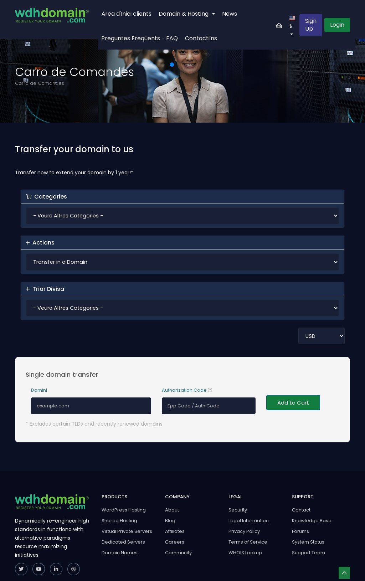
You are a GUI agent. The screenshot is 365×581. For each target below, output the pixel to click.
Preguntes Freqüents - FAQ (139, 38)
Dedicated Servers (123, 542)
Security (237, 510)
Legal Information (248, 520)
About (172, 510)
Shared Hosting (119, 520)
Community (178, 552)
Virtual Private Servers (127, 531)
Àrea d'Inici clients (126, 14)
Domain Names (120, 552)
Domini (39, 390)
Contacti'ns (201, 38)
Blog (170, 520)
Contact (301, 510)
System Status (308, 542)
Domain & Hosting (187, 14)
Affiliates (175, 531)
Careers (174, 542)
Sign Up (311, 25)
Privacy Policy (244, 531)
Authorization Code (187, 390)
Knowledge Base (311, 520)
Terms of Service (247, 542)
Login (337, 25)
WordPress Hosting (124, 510)
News (229, 14)
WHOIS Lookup (245, 552)
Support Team (308, 552)
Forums (300, 531)
